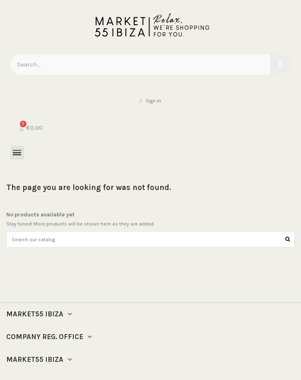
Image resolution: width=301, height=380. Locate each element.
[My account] (150, 100)
